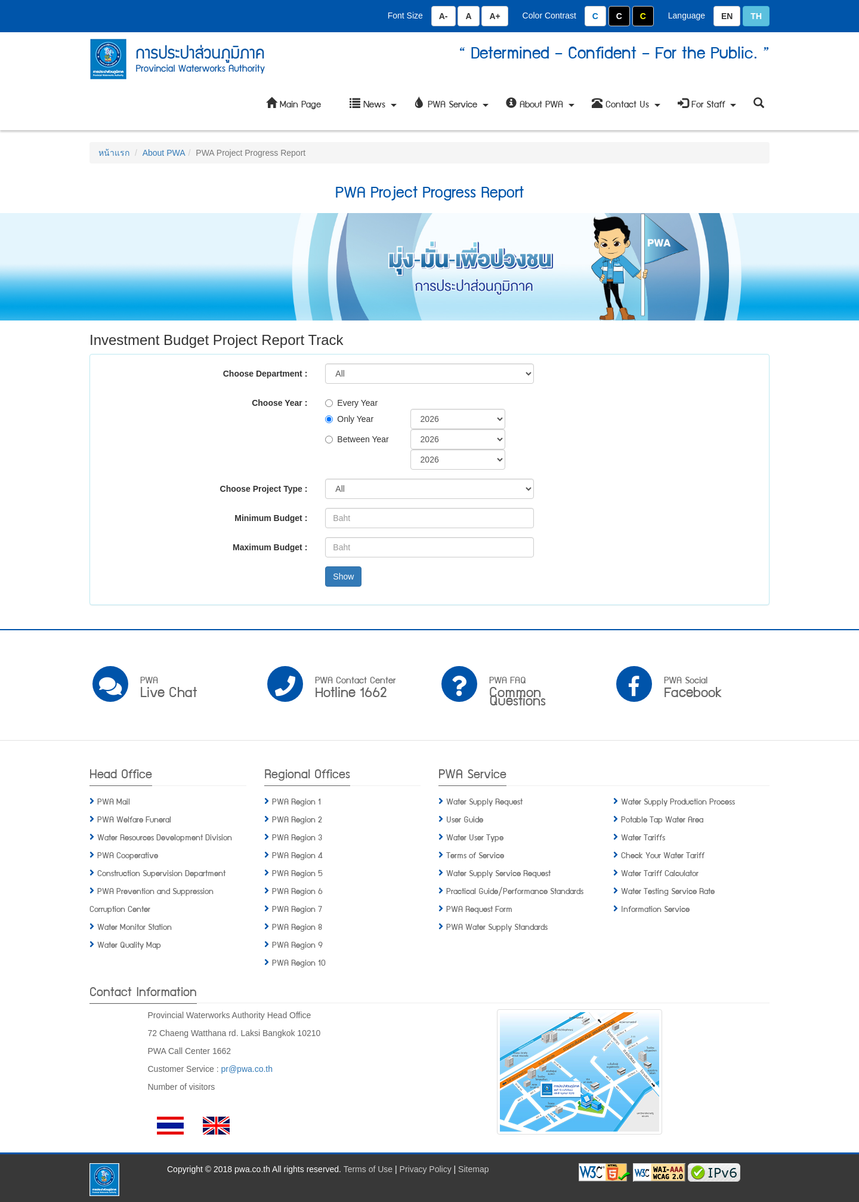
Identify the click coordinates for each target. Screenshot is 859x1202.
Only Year (349, 419)
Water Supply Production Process (678, 801)
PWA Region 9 (297, 944)
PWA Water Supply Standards (497, 926)
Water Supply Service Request (498, 872)
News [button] (375, 107)
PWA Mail (113, 801)
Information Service (655, 908)
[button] (758, 103)
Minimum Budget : (270, 518)
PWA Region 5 (297, 872)
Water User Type (474, 836)
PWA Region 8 (297, 926)
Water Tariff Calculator (660, 872)
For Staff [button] (708, 107)
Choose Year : (279, 403)
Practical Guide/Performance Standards (514, 890)
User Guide (464, 818)
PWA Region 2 (297, 818)
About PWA (164, 153)
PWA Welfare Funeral (134, 818)
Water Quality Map (129, 944)
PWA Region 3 (297, 836)
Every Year (351, 403)
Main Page (293, 103)
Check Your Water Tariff (662, 854)
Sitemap (473, 1169)
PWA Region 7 (297, 908)
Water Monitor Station (134, 926)
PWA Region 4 (297, 854)
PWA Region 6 (297, 890)
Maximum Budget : (270, 547)
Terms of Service (475, 854)
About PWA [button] (541, 107)
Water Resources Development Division (164, 836)
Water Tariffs (643, 836)
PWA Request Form (479, 908)
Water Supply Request (484, 801)
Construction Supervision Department (161, 872)
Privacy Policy (426, 1169)
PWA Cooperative (127, 854)
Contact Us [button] (627, 107)
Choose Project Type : (264, 489)
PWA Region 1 (296, 801)
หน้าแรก (113, 153)
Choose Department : (265, 373)
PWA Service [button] (453, 107)
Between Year (356, 439)
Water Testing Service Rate (668, 890)
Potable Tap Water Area (662, 818)
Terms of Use (368, 1169)
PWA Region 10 (299, 962)
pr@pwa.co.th (247, 1069)
